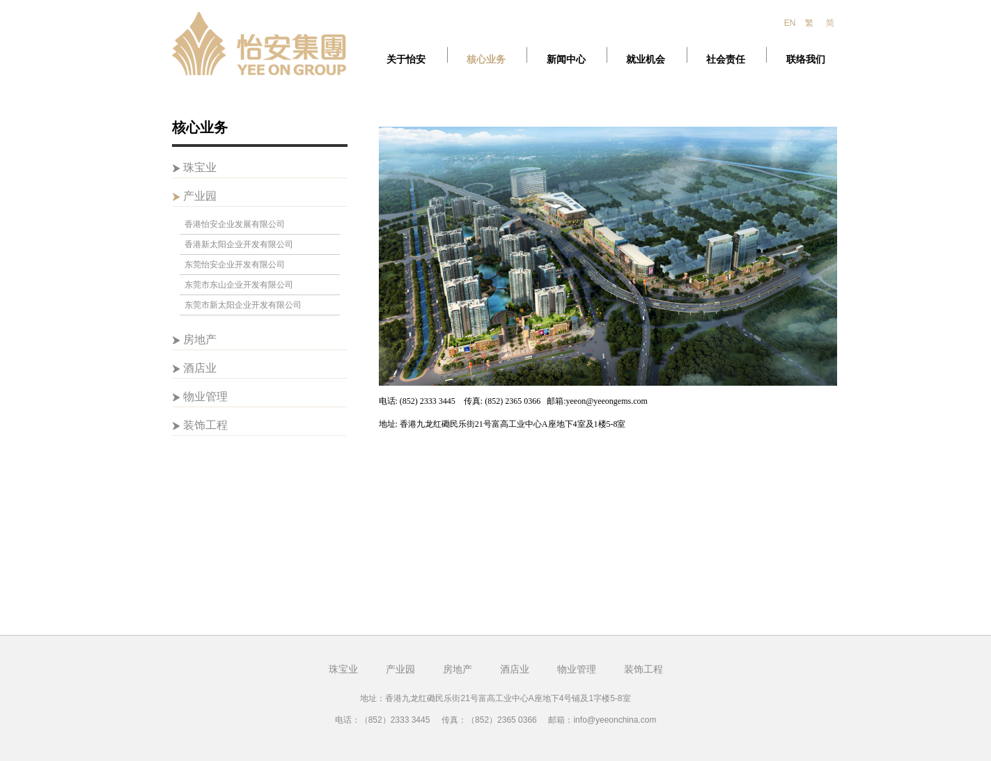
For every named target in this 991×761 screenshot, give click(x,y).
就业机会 (645, 59)
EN (790, 23)
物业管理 (576, 669)
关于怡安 (406, 59)
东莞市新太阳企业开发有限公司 (243, 305)
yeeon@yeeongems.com (607, 401)
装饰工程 (643, 669)
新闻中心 (566, 59)
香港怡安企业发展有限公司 (235, 224)
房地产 (457, 669)
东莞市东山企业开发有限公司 (239, 285)
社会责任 (725, 59)
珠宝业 (343, 669)
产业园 (400, 669)
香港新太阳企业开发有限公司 (239, 244)
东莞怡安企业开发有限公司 (235, 264)
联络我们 (805, 59)
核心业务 (486, 59)
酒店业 (514, 669)
